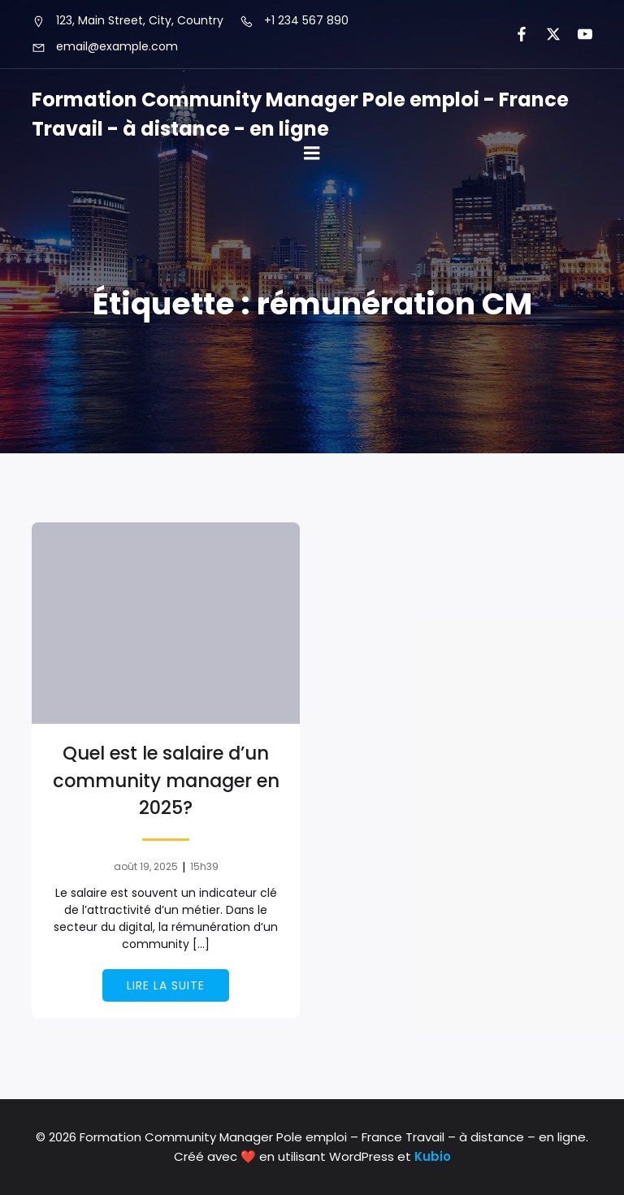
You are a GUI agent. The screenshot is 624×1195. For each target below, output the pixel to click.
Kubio (432, 1156)
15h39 (204, 866)
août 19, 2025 (146, 866)
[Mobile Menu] (312, 153)
